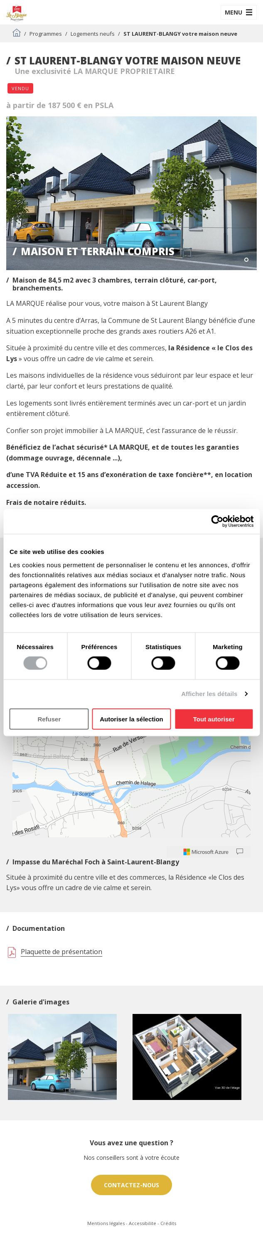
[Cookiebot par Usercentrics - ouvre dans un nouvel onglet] (217, 521)
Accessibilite (142, 1223)
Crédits (168, 1223)
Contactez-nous (131, 1185)
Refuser (49, 718)
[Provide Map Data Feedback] (240, 852)
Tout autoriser (214, 718)
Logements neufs (93, 33)
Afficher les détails (209, 693)
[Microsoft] (206, 852)
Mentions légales (106, 1223)
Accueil (16, 33)
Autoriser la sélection (131, 718)
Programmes (45, 33)
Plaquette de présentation (61, 951)
